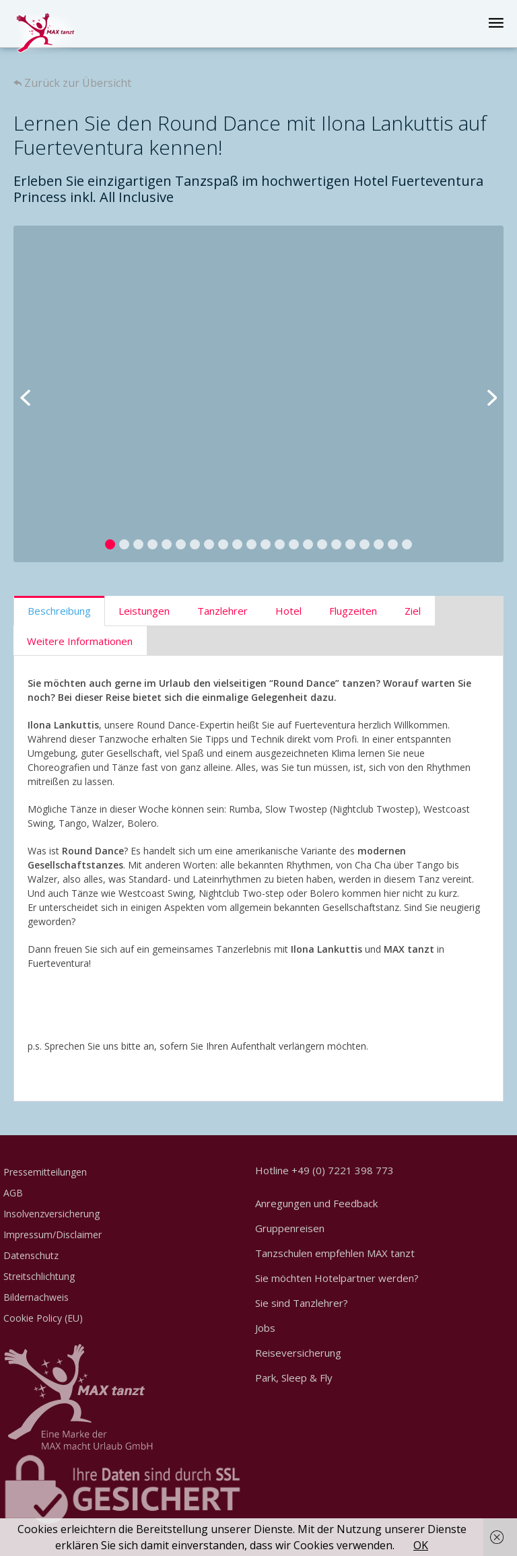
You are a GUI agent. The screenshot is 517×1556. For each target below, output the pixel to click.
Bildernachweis (36, 1297)
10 (237, 544)
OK (420, 1545)
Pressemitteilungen (45, 1171)
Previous (33, 393)
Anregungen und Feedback (316, 1203)
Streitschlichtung (39, 1276)
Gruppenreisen (289, 1228)
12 (266, 544)
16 (322, 544)
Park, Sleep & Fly (294, 1377)
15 (308, 544)
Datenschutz (31, 1255)
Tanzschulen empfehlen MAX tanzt (335, 1253)
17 (336, 544)
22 (407, 544)
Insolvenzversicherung (51, 1213)
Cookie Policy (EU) (43, 1318)
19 (364, 544)
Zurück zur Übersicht (72, 82)
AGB (13, 1192)
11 (251, 544)
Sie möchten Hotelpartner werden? (337, 1278)
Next (483, 393)
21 (393, 544)
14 (294, 544)
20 (379, 544)
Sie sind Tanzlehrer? (301, 1303)
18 (350, 544)
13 (280, 544)
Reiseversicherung (298, 1352)
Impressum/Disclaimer (52, 1234)
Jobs (265, 1327)
